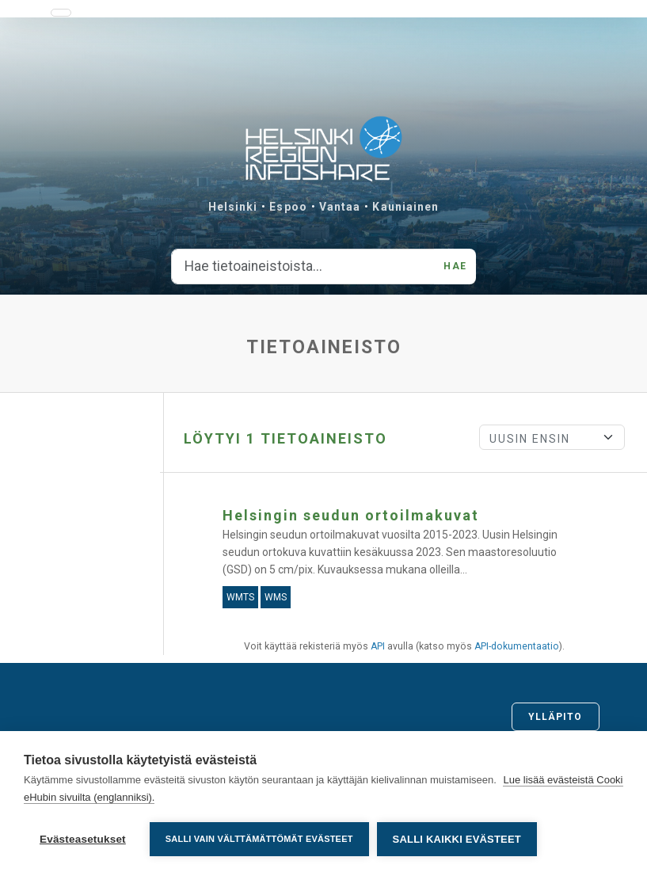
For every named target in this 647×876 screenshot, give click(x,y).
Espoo (288, 206)
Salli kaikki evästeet (457, 839)
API (378, 646)
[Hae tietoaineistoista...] (303, 267)
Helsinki (233, 206)
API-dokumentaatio (516, 646)
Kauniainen (405, 206)
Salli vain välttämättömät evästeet (259, 839)
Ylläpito (555, 716)
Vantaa (340, 206)
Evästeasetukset (83, 839)
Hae (454, 266)
